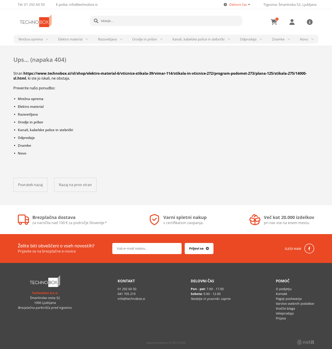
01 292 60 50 (34, 4)
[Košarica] (274, 22)
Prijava (291, 22)
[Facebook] (309, 248)
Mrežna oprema (30, 39)
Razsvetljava (107, 39)
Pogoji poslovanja (289, 299)
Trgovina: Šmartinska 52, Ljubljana (289, 4)
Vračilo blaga (285, 308)
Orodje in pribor (144, 39)
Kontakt (281, 294)
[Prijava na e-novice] (199, 248)
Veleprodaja (285, 313)
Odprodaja (248, 39)
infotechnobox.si (83, 4)
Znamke (278, 39)
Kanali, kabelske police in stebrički (198, 39)
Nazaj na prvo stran (75, 184)
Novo (304, 39)
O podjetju (284, 289)
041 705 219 (126, 294)
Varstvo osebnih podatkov (295, 303)
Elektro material (70, 39)
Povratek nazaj (30, 184)
